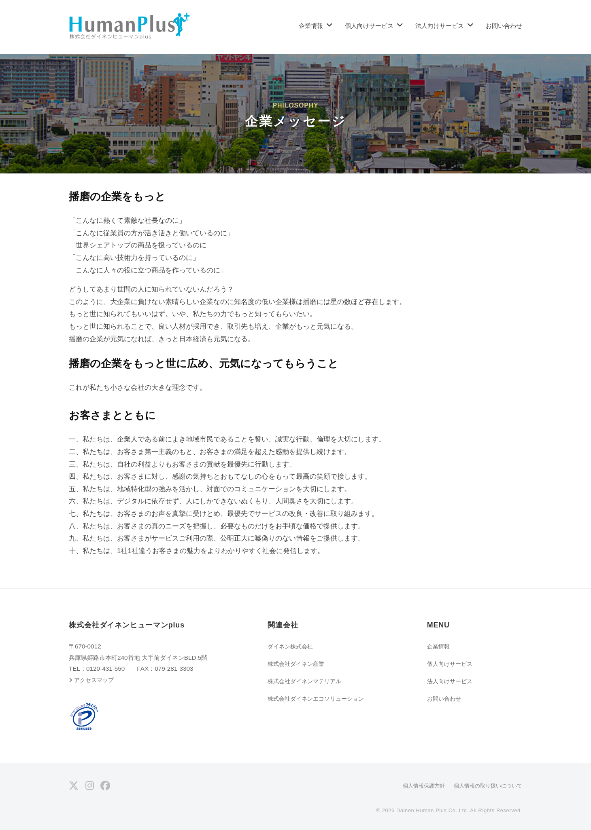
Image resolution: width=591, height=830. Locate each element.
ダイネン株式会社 (292, 646)
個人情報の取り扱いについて (485, 785)
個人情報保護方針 (417, 785)
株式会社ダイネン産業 (298, 663)
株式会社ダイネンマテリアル (307, 681)
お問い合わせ (504, 25)
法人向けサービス (439, 25)
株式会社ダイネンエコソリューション (319, 698)
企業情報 (311, 25)
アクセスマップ (95, 679)
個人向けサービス (369, 25)
